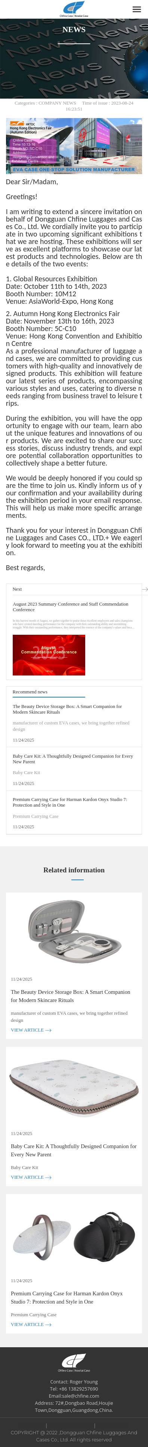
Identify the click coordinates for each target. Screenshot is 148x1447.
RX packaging (113, 1425)
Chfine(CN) (31, 1425)
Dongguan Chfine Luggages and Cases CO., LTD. (74, 534)
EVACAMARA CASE (70, 1425)
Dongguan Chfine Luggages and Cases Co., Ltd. (74, 222)
